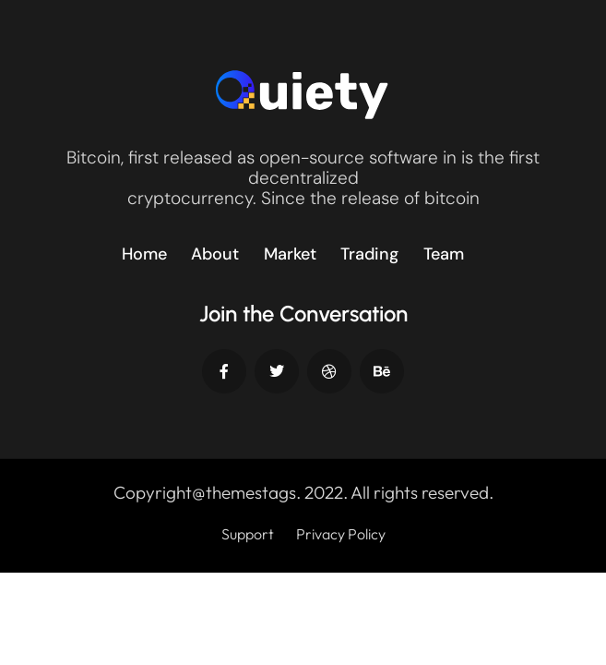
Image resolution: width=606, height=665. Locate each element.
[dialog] (571, 628)
